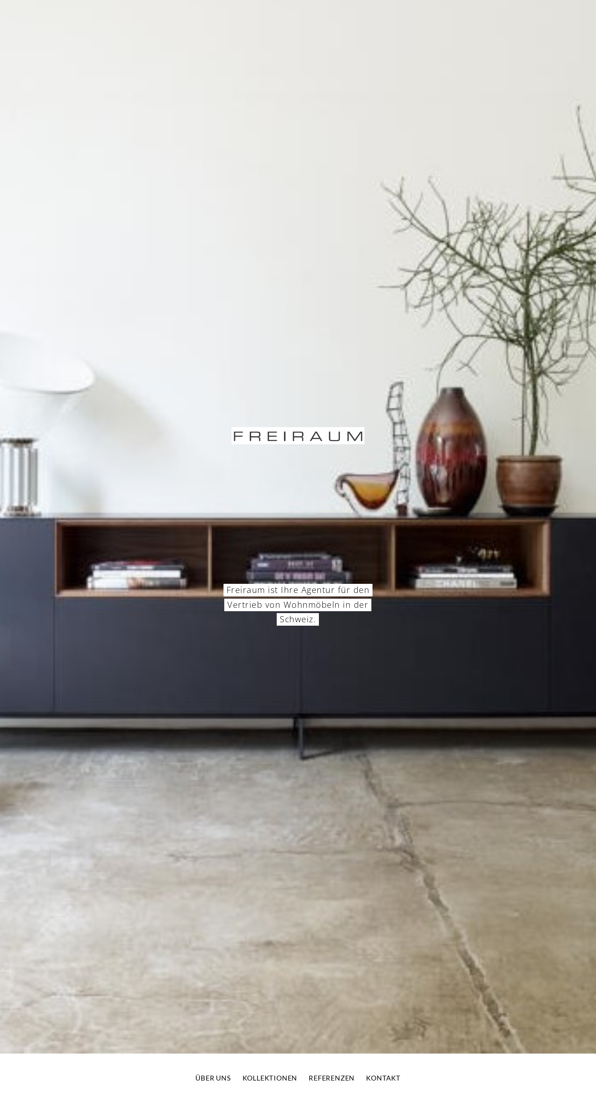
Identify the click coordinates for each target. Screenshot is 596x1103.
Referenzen (332, 1078)
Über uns (213, 1078)
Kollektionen (270, 1078)
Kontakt (383, 1078)
